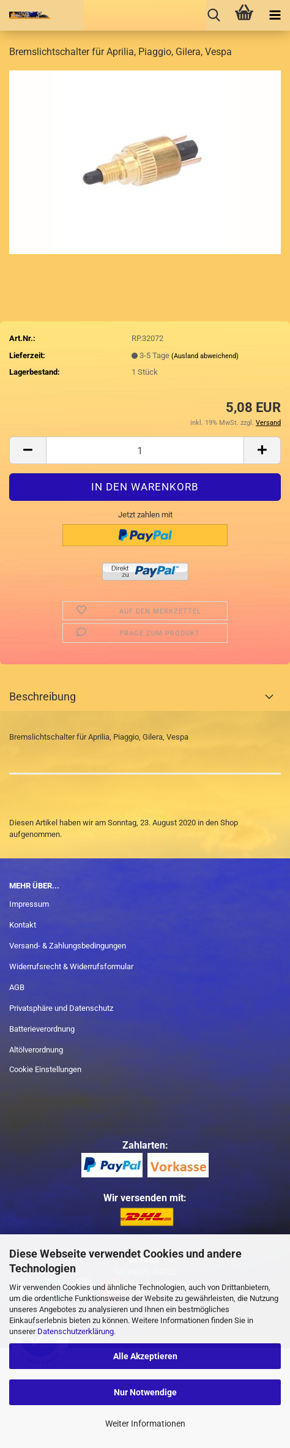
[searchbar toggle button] (213, 15)
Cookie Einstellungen (45, 1069)
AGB (16, 987)
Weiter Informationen (145, 1423)
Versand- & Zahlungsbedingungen (67, 945)
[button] (27, 450)
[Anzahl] (145, 450)
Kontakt (22, 924)
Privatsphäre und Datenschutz (61, 1008)
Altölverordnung (36, 1049)
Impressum (29, 904)
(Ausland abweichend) (205, 356)
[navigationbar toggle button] (274, 15)
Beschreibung (42, 696)
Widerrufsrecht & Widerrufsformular (71, 966)
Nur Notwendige (145, 1392)
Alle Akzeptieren (145, 1356)
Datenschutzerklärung (75, 1331)
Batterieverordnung (42, 1028)
